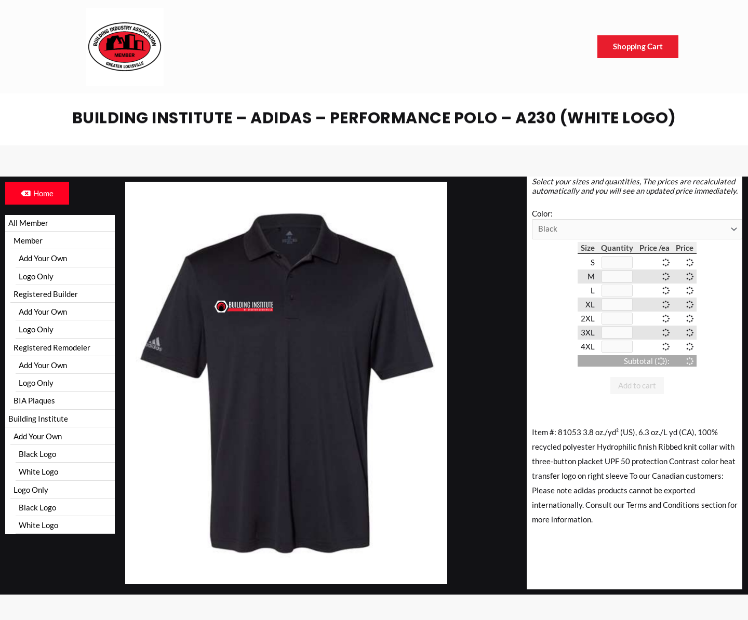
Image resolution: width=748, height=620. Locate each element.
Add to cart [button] (637, 389)
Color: (542, 213)
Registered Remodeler (52, 349)
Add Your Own (43, 259)
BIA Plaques (34, 403)
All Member (28, 222)
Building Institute (38, 421)
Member (28, 241)
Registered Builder (46, 295)
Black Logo (37, 458)
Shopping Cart (638, 46)
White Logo (38, 476)
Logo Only (36, 277)
